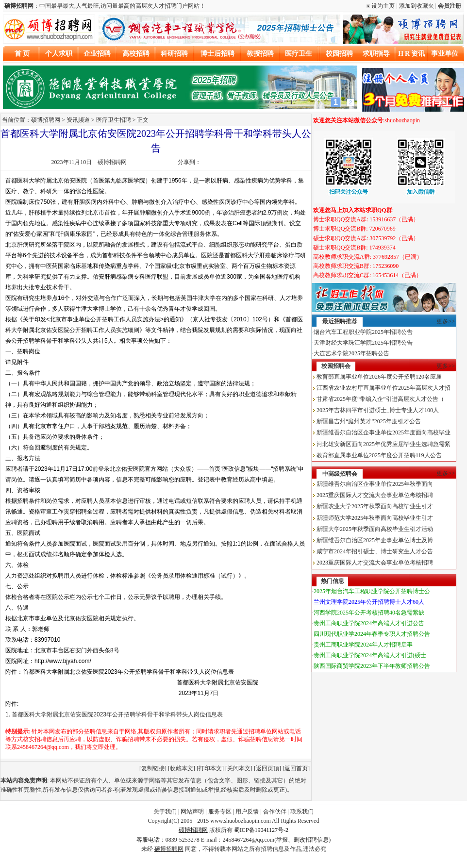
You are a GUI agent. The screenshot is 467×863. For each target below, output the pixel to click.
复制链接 (153, 768)
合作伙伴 (274, 811)
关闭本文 (238, 768)
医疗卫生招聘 (113, 119)
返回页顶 (267, 768)
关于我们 (165, 811)
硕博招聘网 (112, 162)
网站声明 (192, 811)
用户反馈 (247, 811)
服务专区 (220, 811)
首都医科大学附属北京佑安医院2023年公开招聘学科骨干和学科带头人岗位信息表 (117, 714)
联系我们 (302, 811)
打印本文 (210, 768)
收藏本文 (181, 768)
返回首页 (296, 768)
